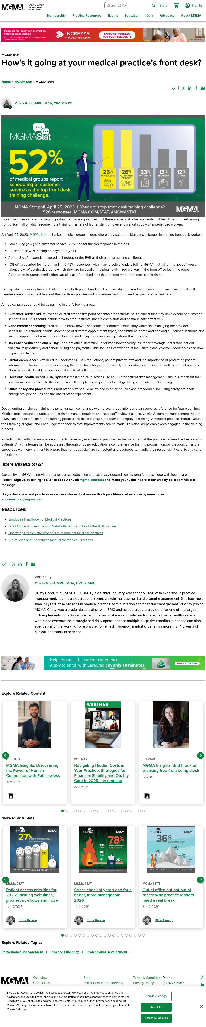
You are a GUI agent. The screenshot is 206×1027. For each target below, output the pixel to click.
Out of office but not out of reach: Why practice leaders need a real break (168, 894)
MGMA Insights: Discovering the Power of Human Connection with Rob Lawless (33, 769)
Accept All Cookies (156, 1018)
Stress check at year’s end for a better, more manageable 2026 (103, 894)
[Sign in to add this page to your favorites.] (173, 87)
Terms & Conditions (147, 977)
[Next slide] (200, 754)
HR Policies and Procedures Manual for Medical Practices (50, 539)
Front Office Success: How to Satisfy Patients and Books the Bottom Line (62, 525)
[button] (175, 5)
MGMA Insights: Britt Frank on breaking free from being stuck (170, 767)
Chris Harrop (28, 919)
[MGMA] (22, 7)
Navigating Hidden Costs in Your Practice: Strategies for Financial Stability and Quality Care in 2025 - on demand (101, 772)
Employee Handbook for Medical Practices (39, 518)
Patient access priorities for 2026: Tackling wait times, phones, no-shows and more (32, 894)
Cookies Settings (156, 996)
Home (6, 81)
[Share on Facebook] (196, 87)
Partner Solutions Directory (103, 982)
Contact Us (41, 982)
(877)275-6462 (173, 982)
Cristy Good (43, 102)
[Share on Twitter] (183, 87)
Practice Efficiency (65, 951)
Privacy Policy (143, 982)
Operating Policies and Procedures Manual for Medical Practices (55, 532)
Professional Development (107, 951)
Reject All (156, 1007)
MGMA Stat (23, 81)
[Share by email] (203, 87)
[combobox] (126, 5)
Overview (40, 977)
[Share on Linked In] (190, 87)
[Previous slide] (5, 754)
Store (87, 977)
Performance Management (22, 951)
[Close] (201, 1006)
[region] (103, 1006)
